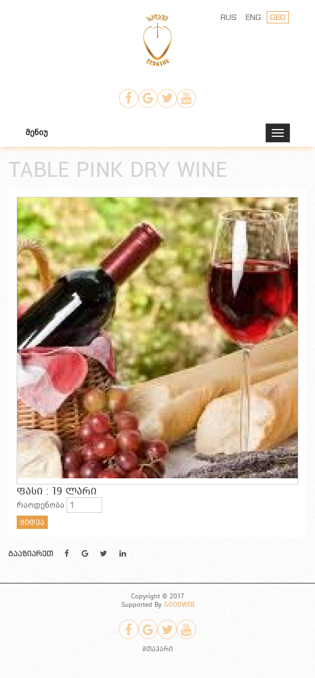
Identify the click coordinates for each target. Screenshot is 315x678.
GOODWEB (179, 604)
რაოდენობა (40, 505)
